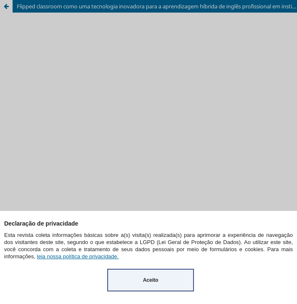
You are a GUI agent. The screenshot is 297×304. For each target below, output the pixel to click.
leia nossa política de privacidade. (78, 256)
